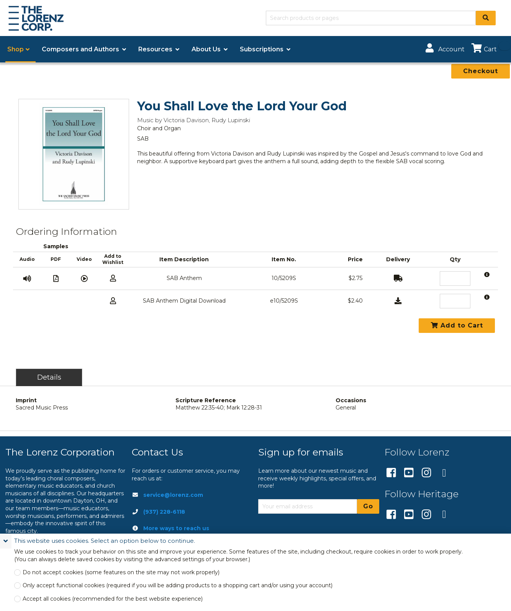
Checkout (480, 71)
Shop (15, 49)
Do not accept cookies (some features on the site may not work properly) (121, 572)
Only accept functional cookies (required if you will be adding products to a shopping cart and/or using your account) (177, 585)
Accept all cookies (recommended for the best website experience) (113, 599)
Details (49, 377)
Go (368, 506)
